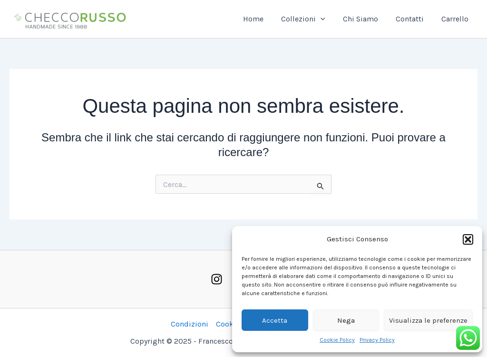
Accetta (274, 320)
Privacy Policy (377, 340)
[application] (329, 19)
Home (264, 18)
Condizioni (189, 323)
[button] (468, 239)
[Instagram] (216, 279)
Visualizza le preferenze (428, 320)
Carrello (456, 18)
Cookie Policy (337, 340)
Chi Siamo (366, 18)
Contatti (413, 18)
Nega (346, 320)
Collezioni (312, 19)
